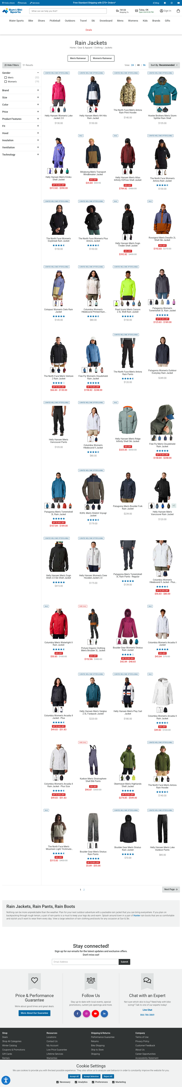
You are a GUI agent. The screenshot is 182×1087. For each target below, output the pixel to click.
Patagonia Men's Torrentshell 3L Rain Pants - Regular (127, 575)
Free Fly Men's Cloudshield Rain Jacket (162, 445)
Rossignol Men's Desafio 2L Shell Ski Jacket (162, 239)
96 (144, 65)
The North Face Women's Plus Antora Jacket (93, 239)
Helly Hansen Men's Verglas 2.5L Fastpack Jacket (93, 712)
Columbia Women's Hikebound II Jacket (93, 446)
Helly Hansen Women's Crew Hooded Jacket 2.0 (93, 576)
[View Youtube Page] (179, 3)
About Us (140, 1049)
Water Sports (16, 20)
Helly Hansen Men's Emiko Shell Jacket (58, 178)
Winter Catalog (9, 1045)
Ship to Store (97, 1049)
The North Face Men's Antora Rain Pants (128, 373)
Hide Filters (11, 65)
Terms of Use (141, 1037)
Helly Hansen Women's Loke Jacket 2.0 (58, 117)
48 (138, 65)
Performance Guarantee (102, 1037)
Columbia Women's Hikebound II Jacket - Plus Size (162, 581)
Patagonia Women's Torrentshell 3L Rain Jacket (162, 309)
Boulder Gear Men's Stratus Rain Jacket (127, 848)
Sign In (165, 10)
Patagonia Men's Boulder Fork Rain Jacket (127, 507)
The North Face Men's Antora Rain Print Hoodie (128, 111)
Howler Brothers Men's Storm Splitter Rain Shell (162, 117)
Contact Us (52, 1041)
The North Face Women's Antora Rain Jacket (162, 179)
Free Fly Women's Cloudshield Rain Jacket (93, 377)
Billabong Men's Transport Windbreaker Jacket (93, 173)
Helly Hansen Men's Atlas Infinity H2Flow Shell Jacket (127, 178)
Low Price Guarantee (57, 1049)
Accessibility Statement (146, 1058)
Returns (95, 1041)
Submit (124, 962)
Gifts (167, 20)
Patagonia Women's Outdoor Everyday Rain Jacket (162, 371)
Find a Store (8, 3)
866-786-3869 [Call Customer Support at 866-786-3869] (147, 1015)
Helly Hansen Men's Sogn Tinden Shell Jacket (127, 244)
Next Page (171, 889)
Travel (83, 20)
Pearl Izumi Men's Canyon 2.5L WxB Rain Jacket (127, 310)
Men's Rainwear (78, 58)
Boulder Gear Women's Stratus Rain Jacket (128, 649)
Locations (51, 1037)
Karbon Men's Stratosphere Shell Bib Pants (93, 780)
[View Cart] (178, 10)
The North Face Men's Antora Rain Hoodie (162, 786)
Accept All (74, 1076)
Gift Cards (7, 1054)
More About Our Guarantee (34, 1013)
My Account (52, 1045)
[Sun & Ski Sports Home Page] (12, 11)
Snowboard (106, 20)
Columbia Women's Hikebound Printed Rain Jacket (93, 310)
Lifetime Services (55, 1054)
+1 (174, 505)
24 (132, 65)
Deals (89, 29)
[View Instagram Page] (171, 3)
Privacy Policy (142, 1041)
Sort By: (164, 65)
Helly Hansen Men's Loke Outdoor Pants (162, 848)
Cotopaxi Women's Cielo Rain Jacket (58, 310)
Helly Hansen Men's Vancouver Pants (58, 440)
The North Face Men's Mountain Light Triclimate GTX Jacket (58, 847)
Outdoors (70, 20)
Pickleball (55, 20)
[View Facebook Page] (165, 3)
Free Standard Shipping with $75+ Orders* (94, 3)
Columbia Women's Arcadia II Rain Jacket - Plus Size (58, 785)
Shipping (95, 1054)
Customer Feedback (145, 1045)
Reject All (108, 1076)
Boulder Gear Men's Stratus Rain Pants (93, 853)
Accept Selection (91, 1076)
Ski (93, 20)
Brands (156, 20)
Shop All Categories (11, 1041)
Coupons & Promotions (13, 1049)
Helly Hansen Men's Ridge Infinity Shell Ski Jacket (127, 440)
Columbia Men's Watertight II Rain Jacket (58, 643)
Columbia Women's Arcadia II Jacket (162, 643)
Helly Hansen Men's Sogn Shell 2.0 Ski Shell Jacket (58, 576)
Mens (120, 20)
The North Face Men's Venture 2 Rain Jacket (58, 377)
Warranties (52, 1058)
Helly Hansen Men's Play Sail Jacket (128, 712)
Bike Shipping (97, 1045)
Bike (30, 20)
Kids (145, 20)
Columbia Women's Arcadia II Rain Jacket (162, 717)
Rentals (22, 3)
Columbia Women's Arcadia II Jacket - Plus (58, 716)
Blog (156, 3)
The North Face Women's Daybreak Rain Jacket (58, 239)
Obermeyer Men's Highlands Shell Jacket (127, 785)
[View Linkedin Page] (104, 1013)
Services (34, 3)
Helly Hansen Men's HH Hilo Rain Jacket (93, 117)
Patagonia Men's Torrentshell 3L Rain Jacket (58, 513)
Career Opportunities (145, 1054)
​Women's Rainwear (102, 58)
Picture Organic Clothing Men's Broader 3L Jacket (93, 649)
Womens (133, 20)
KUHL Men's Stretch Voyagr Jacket (93, 514)
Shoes (41, 20)
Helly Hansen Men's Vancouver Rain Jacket (162, 513)
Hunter (136, 915)
